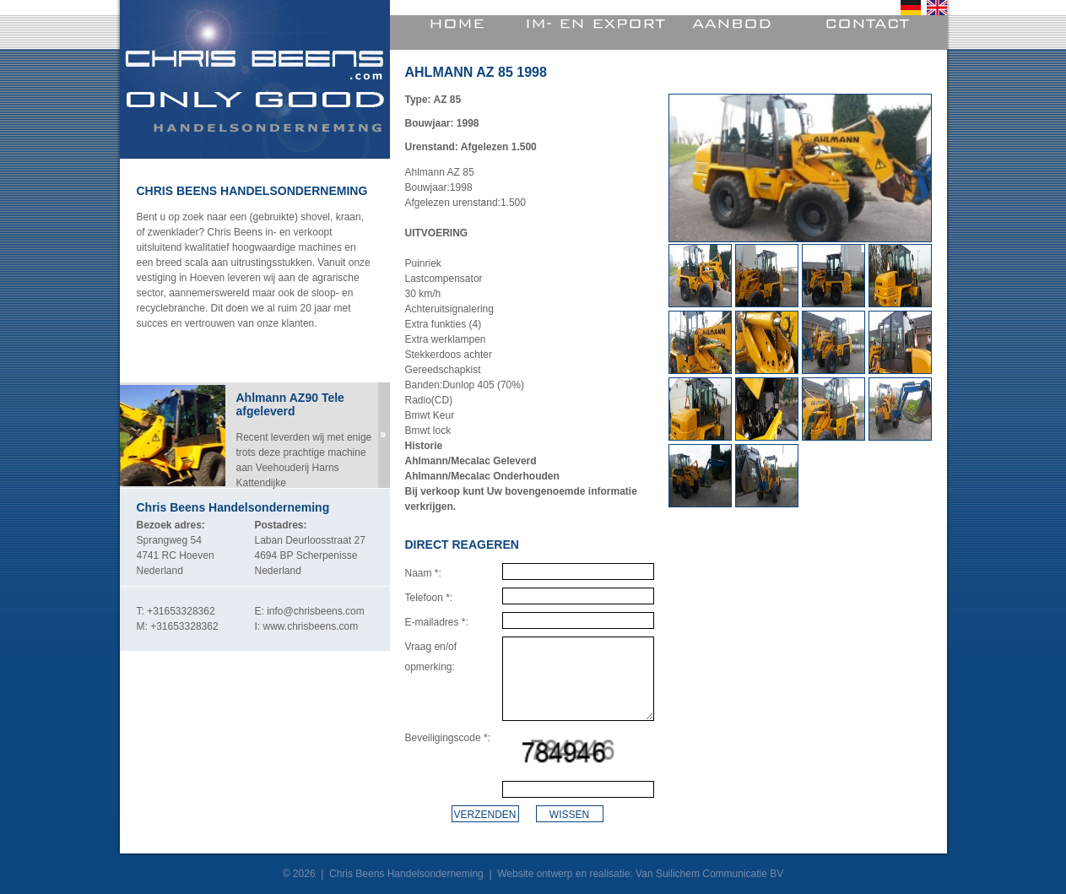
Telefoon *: (429, 598)
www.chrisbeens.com (311, 626)
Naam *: (423, 573)
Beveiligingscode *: (447, 738)
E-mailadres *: (436, 622)
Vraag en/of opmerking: (431, 657)
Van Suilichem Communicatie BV (709, 874)
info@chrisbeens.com (316, 611)
